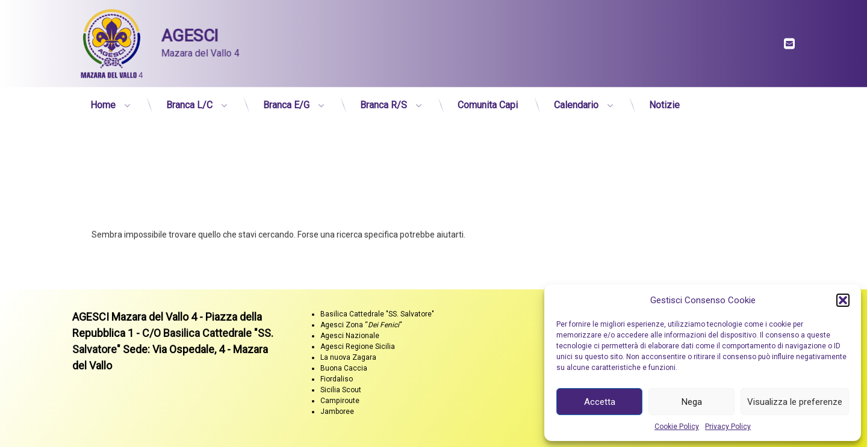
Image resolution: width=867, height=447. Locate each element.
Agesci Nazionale (349, 335)
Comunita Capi (488, 100)
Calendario (576, 100)
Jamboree (337, 411)
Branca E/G (286, 100)
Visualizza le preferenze (794, 401)
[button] (843, 300)
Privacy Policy (728, 426)
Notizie (664, 100)
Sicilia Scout (340, 390)
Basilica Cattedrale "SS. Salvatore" (377, 314)
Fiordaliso (336, 379)
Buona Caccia (343, 368)
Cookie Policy (676, 426)
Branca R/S (383, 100)
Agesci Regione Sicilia (357, 346)
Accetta (599, 401)
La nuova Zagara (348, 357)
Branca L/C (189, 100)
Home (103, 100)
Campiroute (339, 400)
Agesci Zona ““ (361, 325)
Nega (692, 401)
